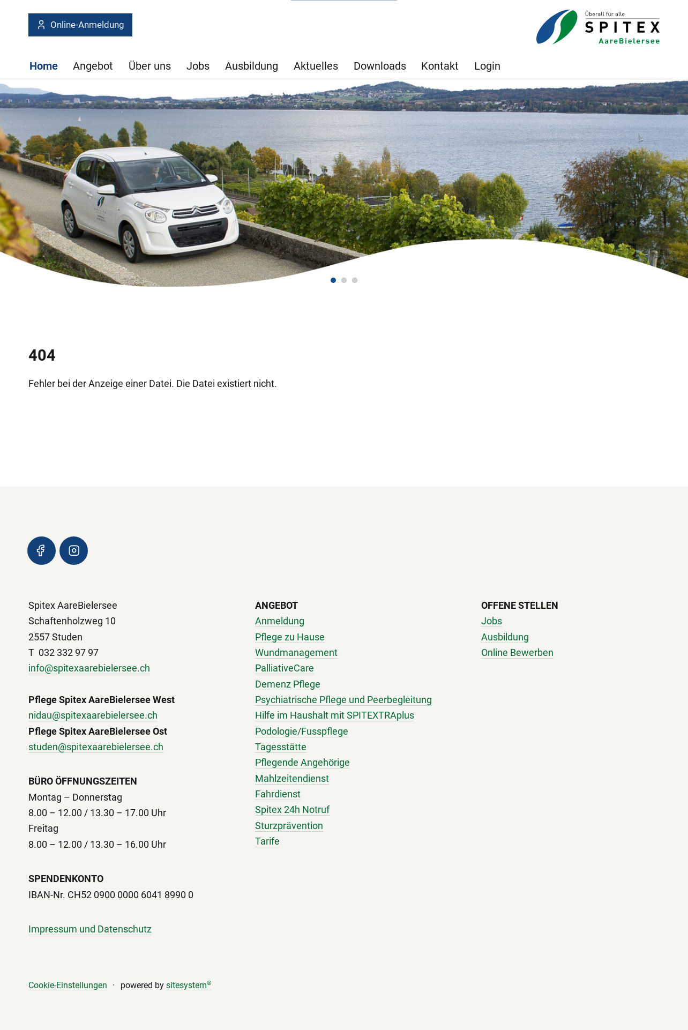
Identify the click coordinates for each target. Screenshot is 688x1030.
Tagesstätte (280, 747)
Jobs (198, 66)
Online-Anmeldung (80, 24)
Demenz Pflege (287, 683)
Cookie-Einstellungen (67, 985)
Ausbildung (251, 66)
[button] (333, 279)
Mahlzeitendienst (292, 778)
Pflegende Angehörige (302, 762)
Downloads (380, 66)
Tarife (267, 841)
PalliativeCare (284, 668)
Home (43, 66)
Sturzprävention (289, 825)
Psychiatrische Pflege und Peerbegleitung (343, 700)
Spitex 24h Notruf (292, 809)
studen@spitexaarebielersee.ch (95, 747)
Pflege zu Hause (290, 636)
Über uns (150, 66)
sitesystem (189, 985)
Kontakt (440, 66)
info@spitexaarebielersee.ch (89, 668)
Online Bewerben (517, 652)
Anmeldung (279, 621)
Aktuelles (316, 66)
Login (487, 66)
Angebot (93, 66)
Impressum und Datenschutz (90, 929)
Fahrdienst (278, 794)
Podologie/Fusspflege (301, 731)
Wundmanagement (296, 652)
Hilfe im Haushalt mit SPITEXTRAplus (334, 715)
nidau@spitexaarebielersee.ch (93, 715)
